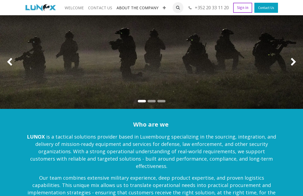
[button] (178, 7)
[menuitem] (74, 8)
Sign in (242, 7)
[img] (12, 62)
